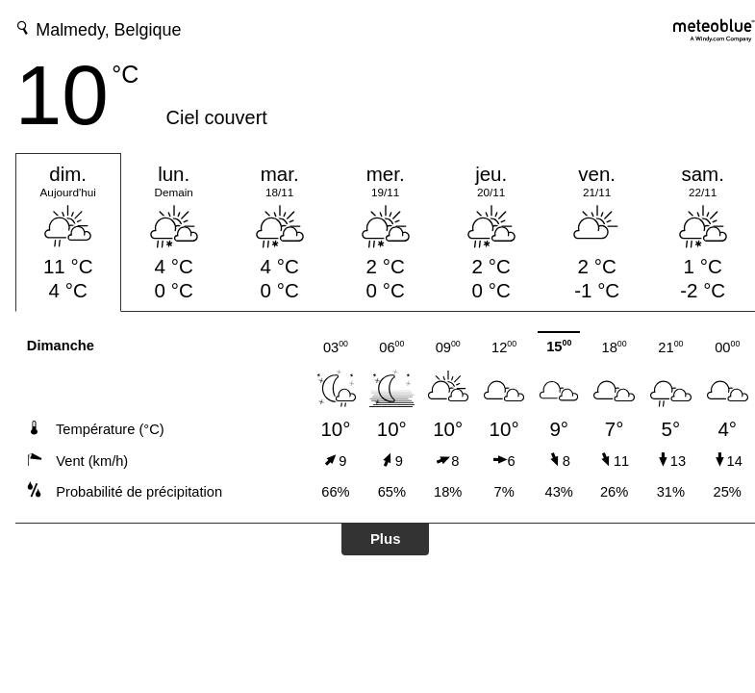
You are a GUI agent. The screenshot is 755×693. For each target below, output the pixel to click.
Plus (385, 538)
